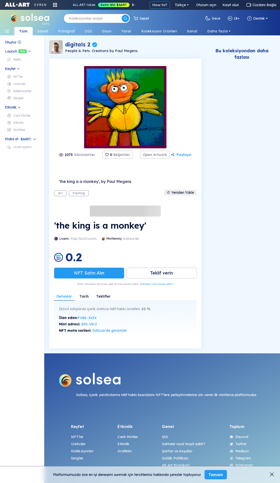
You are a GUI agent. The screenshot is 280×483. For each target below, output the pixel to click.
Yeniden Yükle (180, 192)
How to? (159, 4)
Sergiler (77, 458)
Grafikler (125, 451)
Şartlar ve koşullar (177, 451)
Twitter (238, 444)
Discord (238, 437)
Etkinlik (123, 444)
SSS (165, 437)
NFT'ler (77, 437)
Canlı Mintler (128, 437)
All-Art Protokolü (176, 465)
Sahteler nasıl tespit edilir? (157, 284)
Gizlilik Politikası (175, 458)
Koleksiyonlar (82, 451)
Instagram (241, 465)
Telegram (240, 458)
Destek (256, 18)
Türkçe (180, 5)
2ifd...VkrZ (89, 324)
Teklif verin (161, 273)
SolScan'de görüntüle (109, 330)
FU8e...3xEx (87, 318)
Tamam (215, 474)
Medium (239, 451)
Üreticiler (78, 444)
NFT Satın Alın (89, 273)
